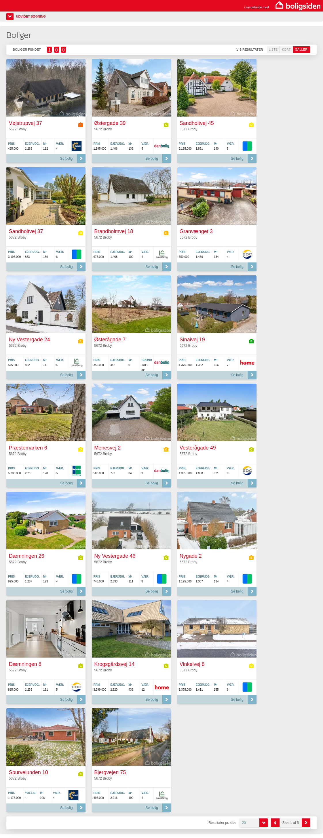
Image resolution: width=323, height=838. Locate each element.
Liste (273, 49)
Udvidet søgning (30, 16)
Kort (286, 49)
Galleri (301, 49)
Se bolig (66, 159)
